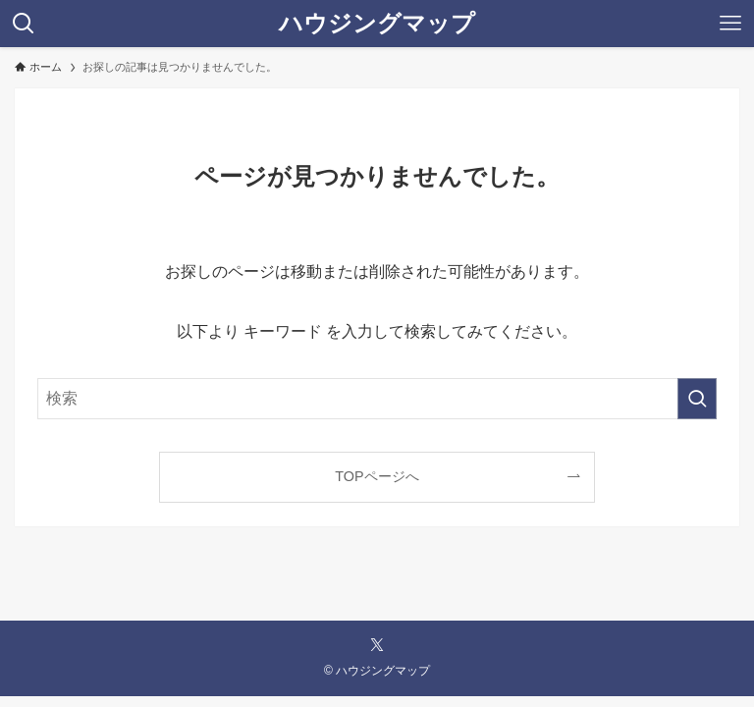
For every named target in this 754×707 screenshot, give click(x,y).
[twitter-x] (377, 645)
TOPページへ (376, 476)
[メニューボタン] (730, 23)
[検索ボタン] (23, 23)
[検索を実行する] (697, 398)
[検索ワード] (376, 398)
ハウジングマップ (377, 23)
